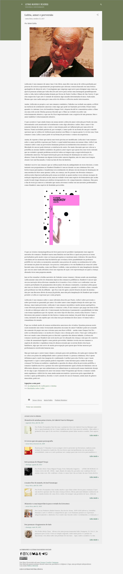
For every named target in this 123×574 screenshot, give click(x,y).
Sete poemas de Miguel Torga (36, 462)
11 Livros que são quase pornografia (38, 441)
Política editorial (32, 566)
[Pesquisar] (101, 4)
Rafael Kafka (48, 400)
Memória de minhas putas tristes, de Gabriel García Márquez (48, 420)
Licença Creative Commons (49, 562)
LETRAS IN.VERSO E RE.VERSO (36, 4)
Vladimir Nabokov (61, 400)
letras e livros (37, 400)
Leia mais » (94, 435)
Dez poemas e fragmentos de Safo (37, 525)
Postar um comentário (33, 407)
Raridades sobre (36, 388)
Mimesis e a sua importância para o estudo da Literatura (46, 504)
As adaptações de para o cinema (42, 386)
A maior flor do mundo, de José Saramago (40, 483)
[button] (98, 15)
